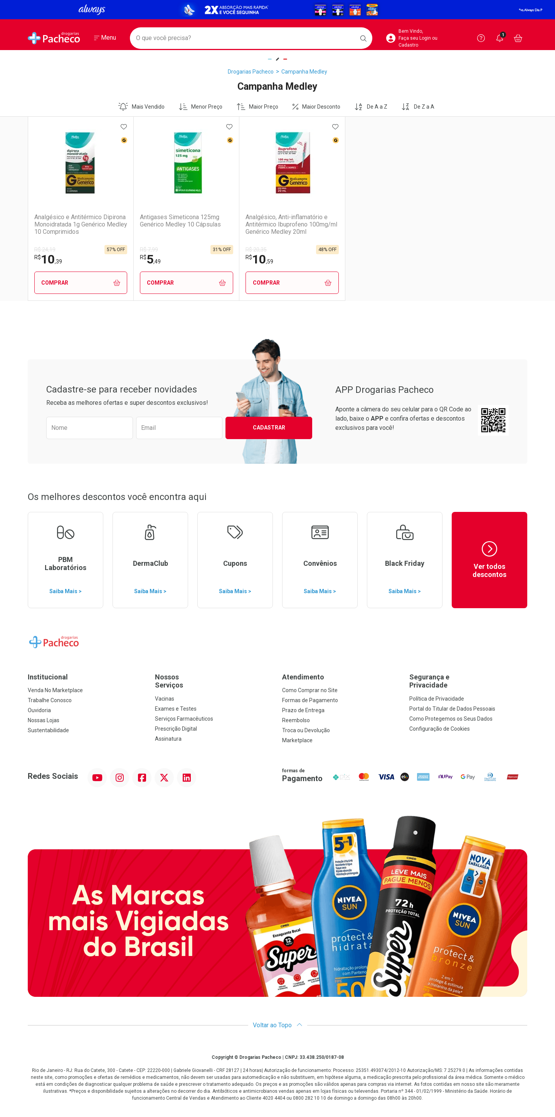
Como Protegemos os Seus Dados (451, 719)
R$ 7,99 (143, 250)
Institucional (48, 677)
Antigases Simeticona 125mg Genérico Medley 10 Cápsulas (174, 220)
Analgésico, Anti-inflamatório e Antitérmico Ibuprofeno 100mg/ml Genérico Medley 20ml (275, 224)
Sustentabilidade (48, 730)
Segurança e (468, 681)
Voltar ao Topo (278, 1025)
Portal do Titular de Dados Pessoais (452, 709)
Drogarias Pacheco (251, 72)
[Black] (277, 9)
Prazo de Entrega (303, 710)
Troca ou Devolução (306, 730)
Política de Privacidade (436, 699)
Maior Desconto (316, 107)
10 (48, 259)
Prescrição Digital (176, 729)
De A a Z (370, 107)
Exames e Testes (176, 709)
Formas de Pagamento (310, 700)
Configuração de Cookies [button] (439, 729)
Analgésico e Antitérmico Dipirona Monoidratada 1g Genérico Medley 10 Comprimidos (69, 224)
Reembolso (296, 720)
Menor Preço (201, 107)
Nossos (214, 681)
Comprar (77, 283)
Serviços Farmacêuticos (184, 719)
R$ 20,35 (244, 250)
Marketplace (297, 740)
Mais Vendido (141, 107)
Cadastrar (269, 427)
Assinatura (168, 739)
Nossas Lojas (43, 720)
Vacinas (164, 699)
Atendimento (303, 677)
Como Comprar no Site (310, 690)
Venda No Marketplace (55, 690)
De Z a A (417, 107)
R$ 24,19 (45, 250)
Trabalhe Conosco (50, 700)
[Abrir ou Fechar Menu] (105, 38)
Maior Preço (258, 107)
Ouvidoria (39, 710)
